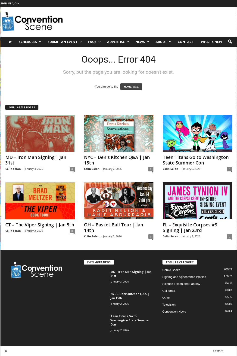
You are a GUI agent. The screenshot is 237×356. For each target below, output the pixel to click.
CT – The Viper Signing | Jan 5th (39, 225)
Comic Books (171, 270)
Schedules (30, 42)
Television (169, 304)
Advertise (118, 42)
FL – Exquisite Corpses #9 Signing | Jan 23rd (190, 227)
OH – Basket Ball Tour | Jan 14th (113, 227)
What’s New (211, 42)
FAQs (94, 42)
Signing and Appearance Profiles (184, 277)
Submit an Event (65, 42)
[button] (230, 42)
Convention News (174, 311)
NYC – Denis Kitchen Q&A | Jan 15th (117, 160)
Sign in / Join (9, 3)
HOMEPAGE (131, 86)
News (142, 42)
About (163, 42)
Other (166, 297)
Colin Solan (13, 168)
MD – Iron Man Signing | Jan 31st (35, 160)
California (168, 290)
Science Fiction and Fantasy (181, 284)
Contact (186, 42)
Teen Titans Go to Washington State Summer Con (196, 160)
